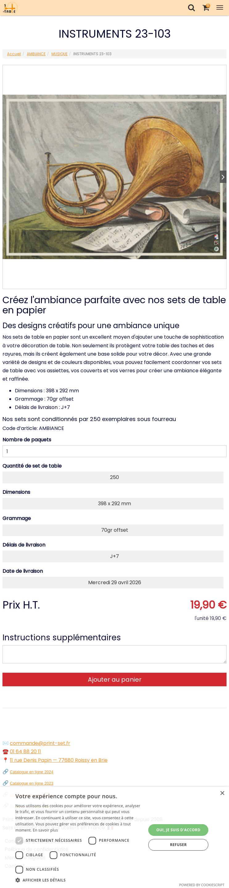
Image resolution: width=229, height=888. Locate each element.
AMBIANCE (36, 53)
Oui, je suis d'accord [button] (178, 829)
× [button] (222, 793)
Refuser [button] (178, 844)
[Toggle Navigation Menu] (220, 7)
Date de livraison (22, 571)
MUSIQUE (59, 53)
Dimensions (16, 492)
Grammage (16, 518)
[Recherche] (191, 7)
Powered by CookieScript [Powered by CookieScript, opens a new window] (201, 884)
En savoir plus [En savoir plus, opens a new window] (45, 830)
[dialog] (114, 837)
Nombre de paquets (26, 439)
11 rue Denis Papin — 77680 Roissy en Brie (59, 760)
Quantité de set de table (32, 465)
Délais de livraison (23, 544)
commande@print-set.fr (40, 743)
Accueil (14, 53)
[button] (78, 880)
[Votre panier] (205, 7)
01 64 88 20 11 (25, 751)
